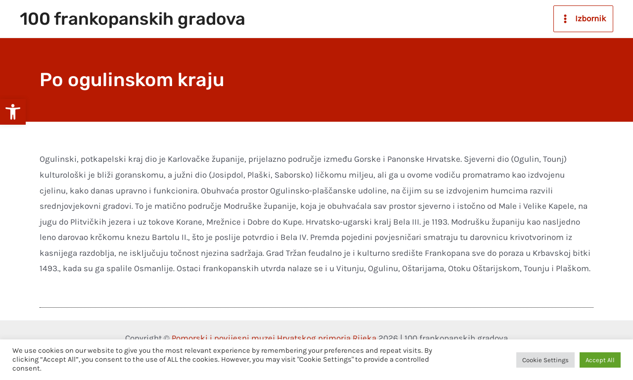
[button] (13, 112)
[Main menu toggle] (583, 18)
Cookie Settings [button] (545, 360)
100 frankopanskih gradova (132, 18)
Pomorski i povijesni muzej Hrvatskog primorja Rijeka (274, 338)
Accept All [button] (600, 360)
